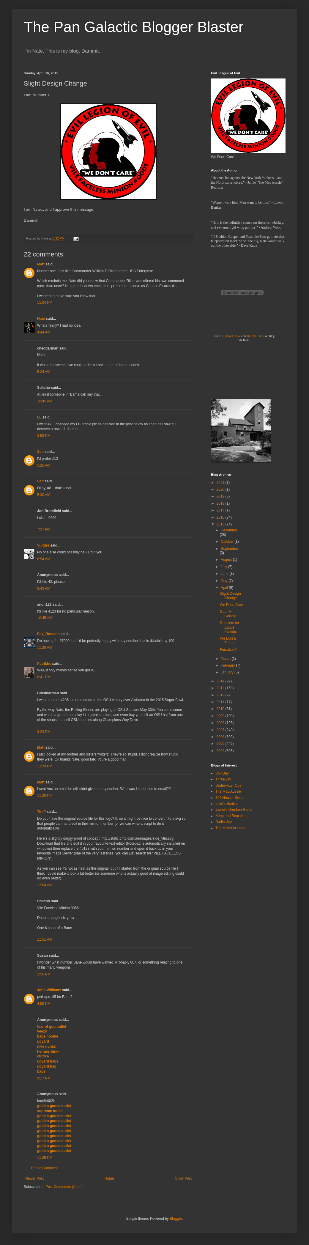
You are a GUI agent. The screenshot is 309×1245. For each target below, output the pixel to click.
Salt (40, 452)
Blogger (176, 1218)
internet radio (232, 336)
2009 (221, 716)
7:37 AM (43, 529)
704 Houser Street (229, 798)
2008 (221, 723)
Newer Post (34, 1178)
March (226, 659)
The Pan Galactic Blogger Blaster (133, 27)
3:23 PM (44, 732)
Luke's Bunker (226, 804)
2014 (221, 681)
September (229, 549)
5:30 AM (43, 495)
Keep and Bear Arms (231, 816)
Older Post (183, 1178)
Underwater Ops (228, 785)
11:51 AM (44, 939)
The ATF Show (255, 336)
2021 (221, 483)
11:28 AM (44, 648)
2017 (221, 510)
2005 (221, 744)
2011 (221, 702)
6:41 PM (44, 677)
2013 (221, 688)
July (224, 567)
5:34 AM (43, 372)
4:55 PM (44, 1004)
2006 (221, 737)
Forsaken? (228, 650)
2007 (221, 730)
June (225, 574)
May (224, 581)
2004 (221, 751)
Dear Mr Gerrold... (229, 614)
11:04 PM (44, 302)
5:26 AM (43, 465)
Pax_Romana (48, 634)
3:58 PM (44, 436)
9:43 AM (43, 588)
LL (39, 417)
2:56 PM (44, 974)
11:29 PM (44, 766)
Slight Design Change (230, 595)
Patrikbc (44, 664)
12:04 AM (44, 885)
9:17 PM (44, 1078)
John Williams (49, 990)
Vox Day (222, 773)
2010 (221, 709)
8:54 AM (43, 559)
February (228, 665)
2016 (221, 517)
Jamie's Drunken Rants (233, 810)
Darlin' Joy (223, 822)
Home (109, 1178)
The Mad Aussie (228, 791)
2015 (221, 524)
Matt (41, 264)
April (225, 587)
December (229, 530)
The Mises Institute (230, 828)
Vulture (43, 545)
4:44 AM (43, 332)
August (227, 560)
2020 (221, 489)
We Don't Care (231, 605)
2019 (221, 496)
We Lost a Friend (228, 640)
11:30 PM (44, 796)
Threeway (223, 779)
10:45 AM (44, 401)
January (227, 672)
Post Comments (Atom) (64, 1187)
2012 (221, 695)
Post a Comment (44, 1168)
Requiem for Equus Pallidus (229, 627)
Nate (41, 319)
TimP (41, 812)
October (227, 541)
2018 (221, 503)
